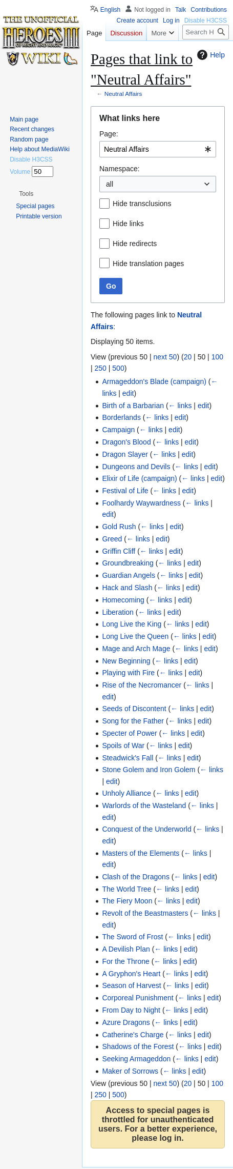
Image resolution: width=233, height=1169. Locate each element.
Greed (112, 539)
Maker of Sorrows (130, 1071)
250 (101, 368)
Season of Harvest (131, 985)
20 (188, 357)
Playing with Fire (128, 673)
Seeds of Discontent (134, 708)
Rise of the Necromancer (141, 685)
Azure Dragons (126, 1022)
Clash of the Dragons (136, 877)
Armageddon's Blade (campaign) (154, 381)
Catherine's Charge (132, 1035)
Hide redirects (135, 243)
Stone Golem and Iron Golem (148, 769)
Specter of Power (129, 733)
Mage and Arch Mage (136, 648)
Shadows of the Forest (138, 1046)
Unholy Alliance (126, 793)
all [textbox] (109, 184)
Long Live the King (131, 624)
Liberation (118, 612)
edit (128, 393)
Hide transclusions (142, 203)
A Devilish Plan (126, 949)
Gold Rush (119, 526)
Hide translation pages (148, 263)
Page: (108, 134)
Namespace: (119, 169)
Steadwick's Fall (127, 758)
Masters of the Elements (140, 853)
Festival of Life (125, 491)
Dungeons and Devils (136, 466)
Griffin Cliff (118, 551)
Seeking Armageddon (136, 1059)
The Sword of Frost (132, 937)
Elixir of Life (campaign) (139, 478)
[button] (26, 193)
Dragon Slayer (125, 454)
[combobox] (157, 149)
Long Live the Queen (135, 636)
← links (180, 405)
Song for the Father (133, 721)
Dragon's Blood (126, 442)
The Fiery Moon (127, 901)
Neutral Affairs (123, 93)
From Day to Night (131, 1010)
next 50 (165, 357)
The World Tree (126, 889)
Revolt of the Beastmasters (145, 913)
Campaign (118, 430)
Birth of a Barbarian (133, 405)
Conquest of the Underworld (146, 829)
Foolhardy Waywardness (141, 503)
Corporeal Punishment (137, 998)
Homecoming (123, 600)
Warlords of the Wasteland (144, 805)
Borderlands (121, 417)
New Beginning (126, 661)
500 (118, 368)
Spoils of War (123, 745)
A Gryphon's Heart (131, 974)
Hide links (128, 223)
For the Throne (125, 961)
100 (217, 357)
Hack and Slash (127, 587)
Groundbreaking (127, 563)
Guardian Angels (128, 575)
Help (210, 55)
